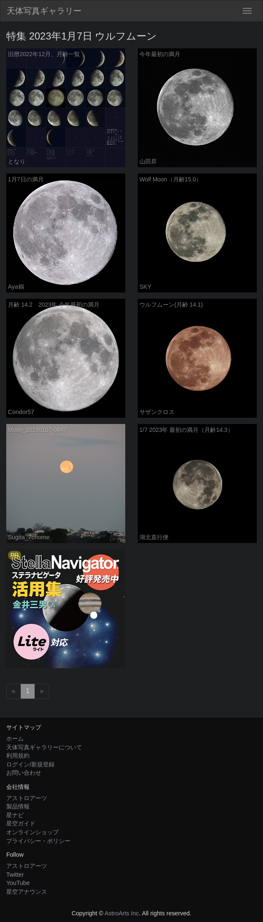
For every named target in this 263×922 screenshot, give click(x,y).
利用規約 (18, 755)
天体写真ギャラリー (44, 10)
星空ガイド (20, 823)
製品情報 (18, 806)
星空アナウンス (26, 891)
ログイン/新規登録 (30, 764)
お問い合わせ (23, 772)
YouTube (18, 883)
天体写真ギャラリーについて (44, 747)
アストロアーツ (26, 798)
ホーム (15, 738)
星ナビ (15, 815)
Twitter (15, 874)
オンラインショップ (32, 832)
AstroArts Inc (121, 913)
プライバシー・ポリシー (38, 841)
